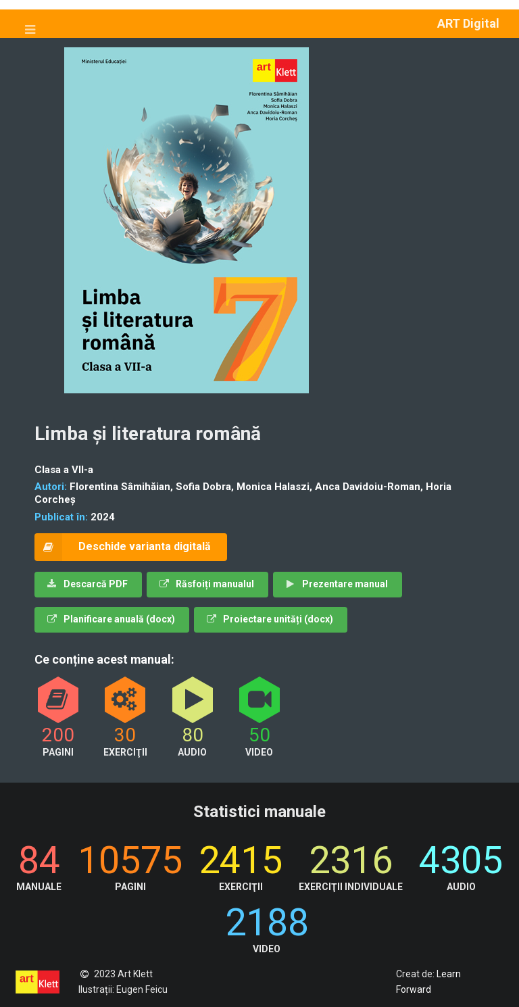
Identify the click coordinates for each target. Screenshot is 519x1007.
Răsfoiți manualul (207, 584)
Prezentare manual (337, 584)
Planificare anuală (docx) (111, 619)
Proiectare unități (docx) (270, 619)
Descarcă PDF (87, 584)
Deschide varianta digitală (122, 547)
